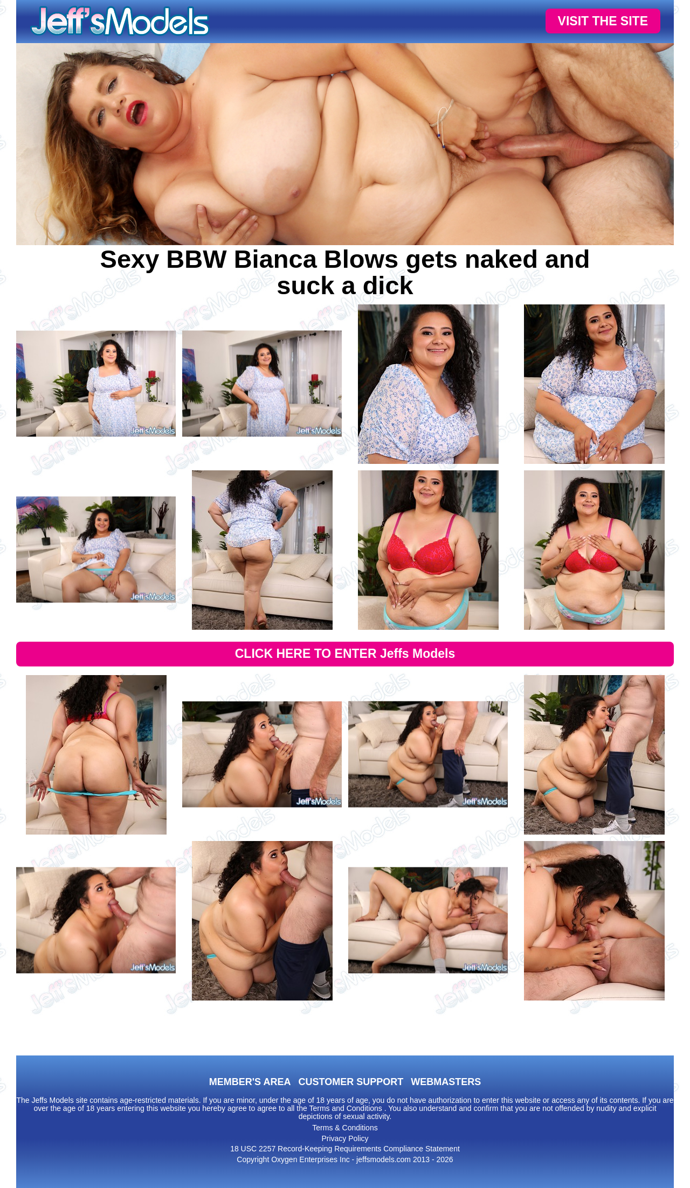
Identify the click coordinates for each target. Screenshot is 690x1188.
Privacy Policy (344, 1138)
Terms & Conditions (344, 1127)
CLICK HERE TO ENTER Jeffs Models (345, 654)
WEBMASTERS (446, 1082)
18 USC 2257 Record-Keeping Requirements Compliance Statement (345, 1148)
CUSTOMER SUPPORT (350, 1082)
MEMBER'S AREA (250, 1082)
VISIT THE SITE (603, 21)
